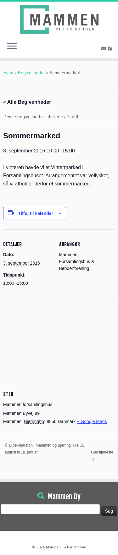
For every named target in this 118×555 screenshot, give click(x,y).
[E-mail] (104, 49)
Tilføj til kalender (35, 213)
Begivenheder (31, 72)
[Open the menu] (12, 47)
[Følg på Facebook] (111, 49)
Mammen (53, 547)
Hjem (8, 72)
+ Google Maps (92, 421)
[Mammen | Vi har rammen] (59, 19)
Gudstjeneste (102, 452)
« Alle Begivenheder (27, 102)
